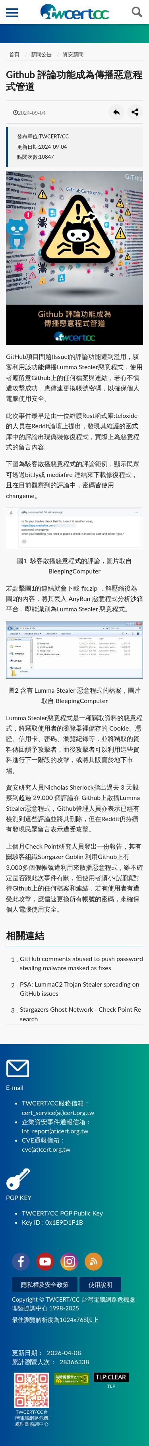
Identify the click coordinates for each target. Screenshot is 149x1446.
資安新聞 (73, 54)
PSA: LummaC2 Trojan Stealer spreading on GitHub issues (79, 988)
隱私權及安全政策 (45, 1284)
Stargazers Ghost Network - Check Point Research (80, 1013)
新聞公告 (41, 54)
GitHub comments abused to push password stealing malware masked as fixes (81, 963)
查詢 (137, 12)
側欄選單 (12, 12)
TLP (111, 1381)
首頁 (13, 54)
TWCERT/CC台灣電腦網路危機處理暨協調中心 (31, 1400)
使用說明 (100, 1284)
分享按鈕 (135, 112)
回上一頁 (116, 112)
